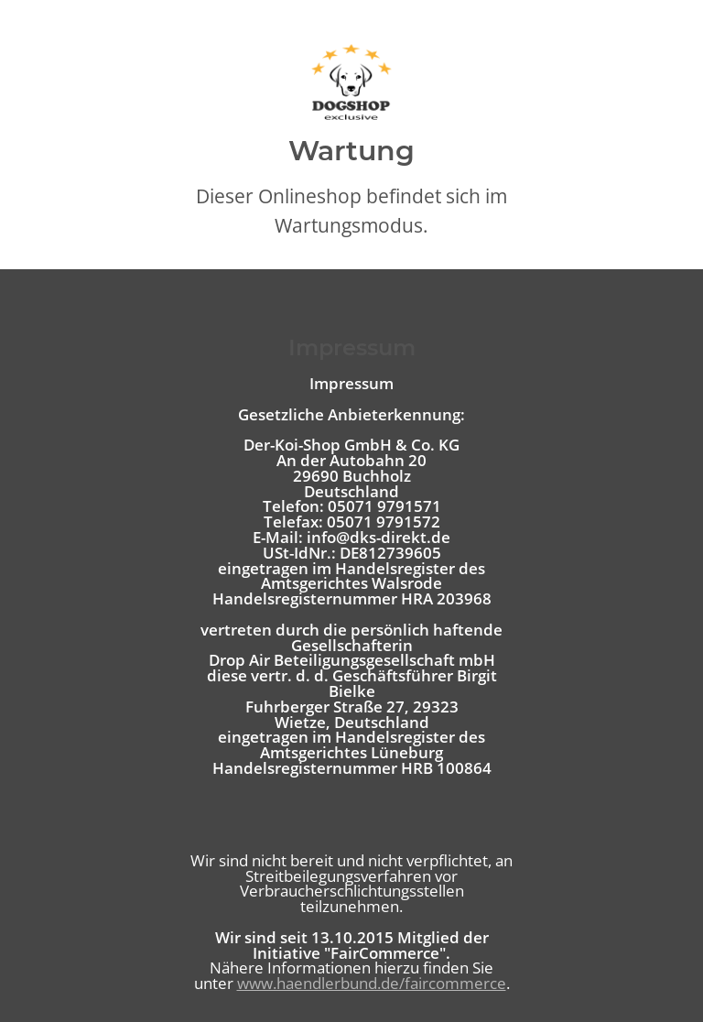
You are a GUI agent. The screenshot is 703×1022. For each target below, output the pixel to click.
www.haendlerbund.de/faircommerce (371, 983)
